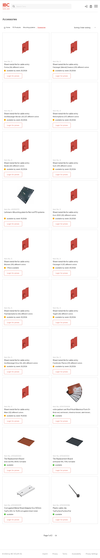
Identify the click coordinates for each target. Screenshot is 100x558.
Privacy (55, 554)
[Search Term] (41, 6)
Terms (65, 554)
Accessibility (76, 554)
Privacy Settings (92, 554)
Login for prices (13, 76)
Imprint (45, 554)
